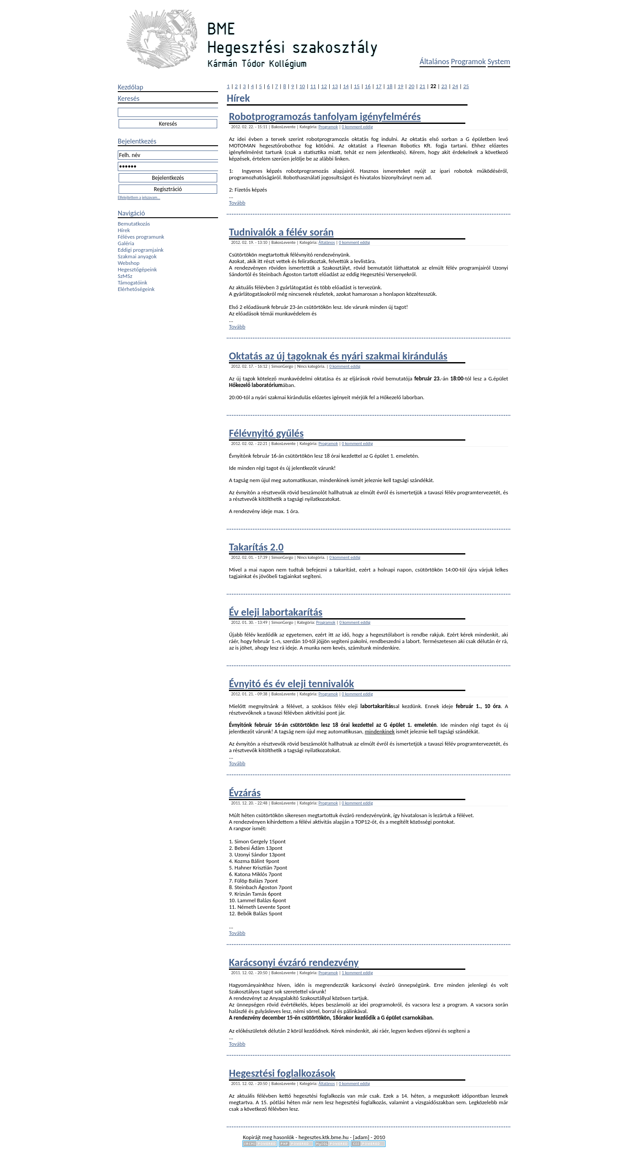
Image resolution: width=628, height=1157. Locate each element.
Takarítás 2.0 (256, 547)
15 (357, 86)
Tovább (237, 202)
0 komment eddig (357, 127)
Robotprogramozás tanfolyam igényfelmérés (325, 116)
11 (313, 86)
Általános (434, 61)
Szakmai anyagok (137, 256)
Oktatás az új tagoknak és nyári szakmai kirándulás (338, 355)
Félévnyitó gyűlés (266, 433)
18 (389, 86)
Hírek (124, 230)
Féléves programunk (141, 236)
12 (324, 86)
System (499, 61)
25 (466, 86)
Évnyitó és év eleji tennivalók (291, 683)
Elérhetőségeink (136, 289)
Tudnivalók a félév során (281, 232)
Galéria (126, 243)
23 (444, 86)
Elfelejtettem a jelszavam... (139, 197)
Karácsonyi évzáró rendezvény (293, 962)
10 (302, 86)
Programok (468, 61)
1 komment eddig (357, 973)
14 (345, 86)
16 (368, 86)
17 (379, 86)
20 (411, 86)
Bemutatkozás (134, 223)
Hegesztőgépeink (137, 269)
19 (400, 86)
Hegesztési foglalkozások (282, 1073)
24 (455, 86)
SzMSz (125, 276)
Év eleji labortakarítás (275, 612)
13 (335, 86)
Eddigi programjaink (141, 249)
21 (422, 86)
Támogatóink (132, 282)
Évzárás (245, 792)
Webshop (129, 263)
